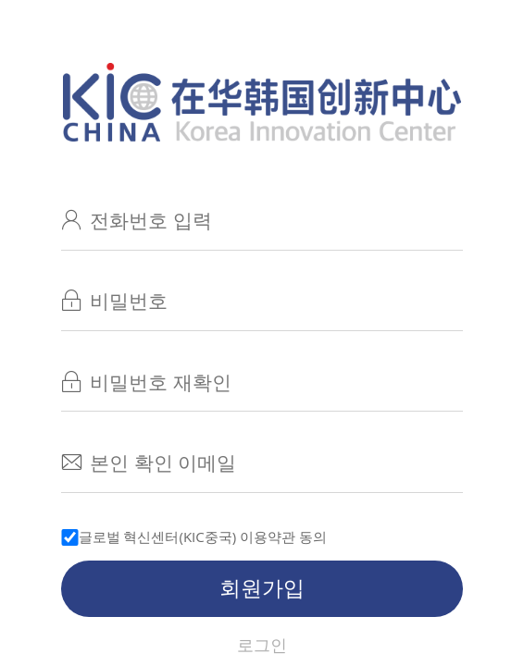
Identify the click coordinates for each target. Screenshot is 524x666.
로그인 (262, 645)
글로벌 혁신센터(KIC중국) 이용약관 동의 (203, 536)
